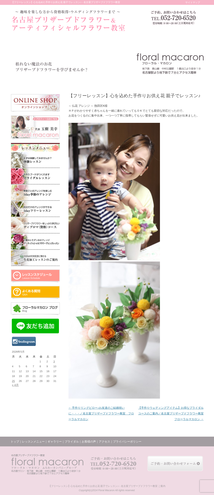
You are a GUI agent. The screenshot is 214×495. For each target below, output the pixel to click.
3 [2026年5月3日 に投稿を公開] (54, 361)
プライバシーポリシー (127, 441)
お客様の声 (113, 81)
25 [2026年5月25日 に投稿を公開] (13, 381)
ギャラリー (74, 81)
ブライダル (94, 81)
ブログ (154, 81)
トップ (22, 81)
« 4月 (15, 385)
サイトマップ (192, 2)
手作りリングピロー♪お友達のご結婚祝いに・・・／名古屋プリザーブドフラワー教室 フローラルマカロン (101, 413)
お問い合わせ (193, 81)
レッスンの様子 (134, 81)
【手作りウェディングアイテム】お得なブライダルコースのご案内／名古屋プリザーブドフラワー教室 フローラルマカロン (171, 413)
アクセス (173, 81)
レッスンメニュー (49, 81)
